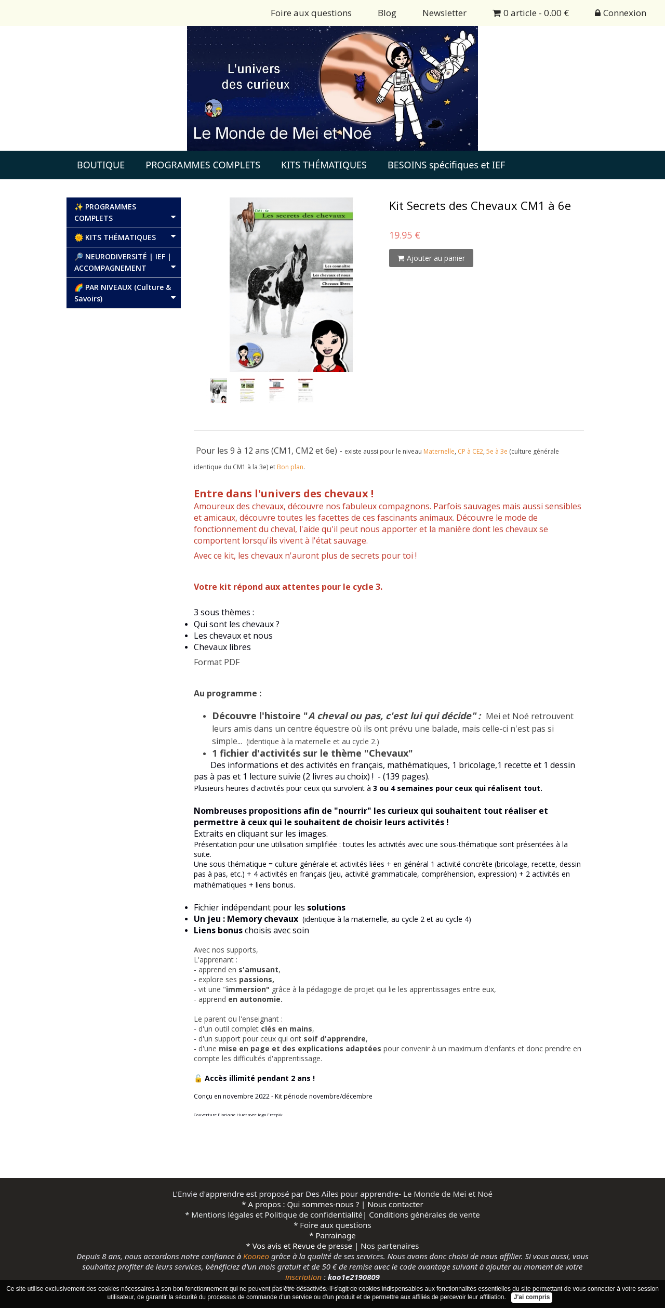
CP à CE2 (470, 451)
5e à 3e (497, 451)
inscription (303, 1277)
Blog (387, 13)
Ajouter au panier (431, 258)
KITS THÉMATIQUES (324, 164)
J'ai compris (532, 1297)
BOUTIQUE (101, 164)
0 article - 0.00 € (531, 13)
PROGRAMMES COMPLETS (202, 164)
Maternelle (439, 451)
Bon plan (290, 467)
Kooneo (256, 1256)
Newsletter (444, 13)
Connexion (620, 13)
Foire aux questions (311, 13)
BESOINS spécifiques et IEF (446, 164)
